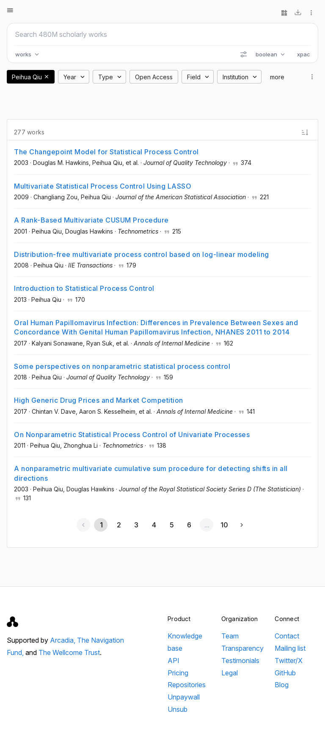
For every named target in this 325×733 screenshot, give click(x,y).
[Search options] (243, 54)
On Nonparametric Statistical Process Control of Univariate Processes (132, 434)
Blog (282, 684)
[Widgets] (284, 13)
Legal (229, 673)
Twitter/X (289, 660)
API (173, 660)
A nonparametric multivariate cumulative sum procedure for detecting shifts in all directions (151, 473)
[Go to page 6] (189, 525)
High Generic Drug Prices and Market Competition (98, 400)
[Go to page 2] (118, 525)
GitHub (285, 673)
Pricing (178, 673)
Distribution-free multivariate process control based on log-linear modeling (141, 254)
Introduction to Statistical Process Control (84, 288)
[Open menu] (10, 10)
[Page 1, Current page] (100, 525)
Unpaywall (184, 697)
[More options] (311, 13)
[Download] (298, 13)
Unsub (177, 709)
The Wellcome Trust (69, 652)
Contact (287, 636)
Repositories (187, 684)
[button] (47, 77)
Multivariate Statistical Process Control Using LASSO (102, 186)
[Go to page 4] (153, 525)
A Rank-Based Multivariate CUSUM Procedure (91, 220)
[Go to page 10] (224, 525)
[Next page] (241, 525)
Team (230, 636)
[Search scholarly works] (162, 34)
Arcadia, (63, 640)
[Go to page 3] (136, 525)
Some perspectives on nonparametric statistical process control (122, 366)
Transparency (242, 648)
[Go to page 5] (171, 525)
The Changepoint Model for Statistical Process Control (106, 152)
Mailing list (290, 648)
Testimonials (240, 660)
